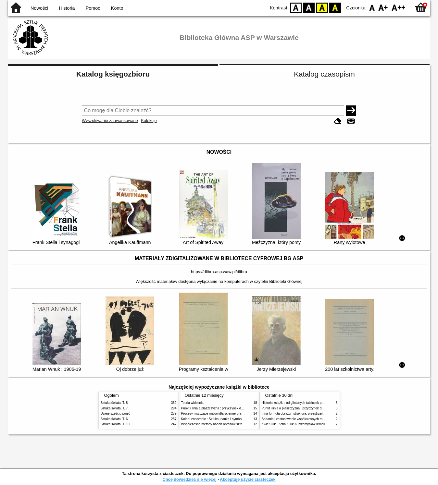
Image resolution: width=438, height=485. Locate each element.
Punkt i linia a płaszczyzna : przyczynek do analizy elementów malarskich (234, 408)
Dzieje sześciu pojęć (115, 413)
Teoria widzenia (192, 403)
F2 (398, 7)
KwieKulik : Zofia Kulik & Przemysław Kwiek (293, 424)
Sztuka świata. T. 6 (114, 419)
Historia (67, 8)
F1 (383, 7)
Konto (117, 8)
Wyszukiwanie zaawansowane (110, 120)
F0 (372, 7)
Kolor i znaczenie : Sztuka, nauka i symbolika (214, 419)
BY (335, 7)
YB (322, 7)
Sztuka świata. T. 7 (114, 408)
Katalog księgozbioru (113, 74)
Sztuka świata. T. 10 (115, 424)
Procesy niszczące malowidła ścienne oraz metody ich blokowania (229, 413)
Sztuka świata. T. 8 (114, 403)
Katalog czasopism (324, 74)
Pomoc (93, 8)
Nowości (39, 8)
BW (309, 7)
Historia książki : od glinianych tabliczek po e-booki (298, 403)
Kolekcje (148, 120)
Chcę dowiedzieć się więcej (189, 479)
